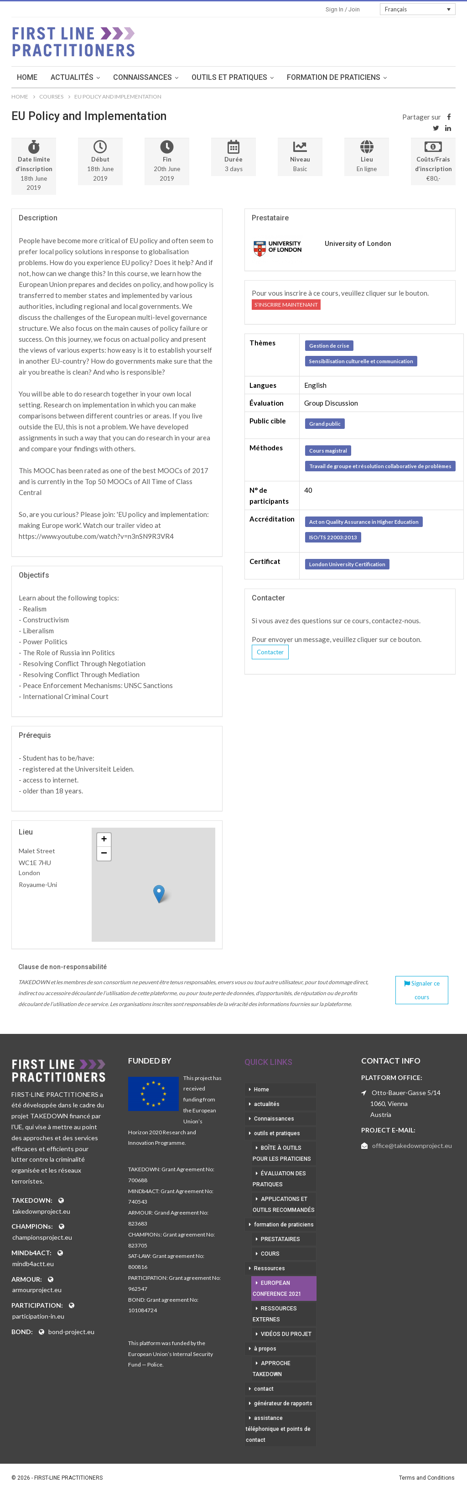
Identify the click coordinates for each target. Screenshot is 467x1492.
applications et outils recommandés (284, 1204)
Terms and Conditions (427, 1478)
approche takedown (272, 1368)
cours (270, 1254)
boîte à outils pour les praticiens (282, 1153)
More (421, 77)
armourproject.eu (37, 1290)
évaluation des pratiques (279, 1179)
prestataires (280, 1239)
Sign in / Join (343, 9)
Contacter (270, 652)
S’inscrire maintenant (286, 304)
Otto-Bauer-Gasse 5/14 (406, 1092)
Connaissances (153, 77)
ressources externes (275, 1314)
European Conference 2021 (277, 1288)
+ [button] (104, 840)
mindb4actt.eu (33, 1264)
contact (264, 1389)
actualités (83, 77)
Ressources (269, 1268)
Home (38, 77)
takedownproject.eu (41, 1211)
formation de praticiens (344, 77)
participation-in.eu (38, 1316)
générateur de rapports (283, 1403)
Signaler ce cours (422, 990)
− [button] (104, 854)
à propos (265, 1349)
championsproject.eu (42, 1237)
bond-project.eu (71, 1331)
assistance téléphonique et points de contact (278, 1429)
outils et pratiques (240, 77)
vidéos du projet (286, 1334)
